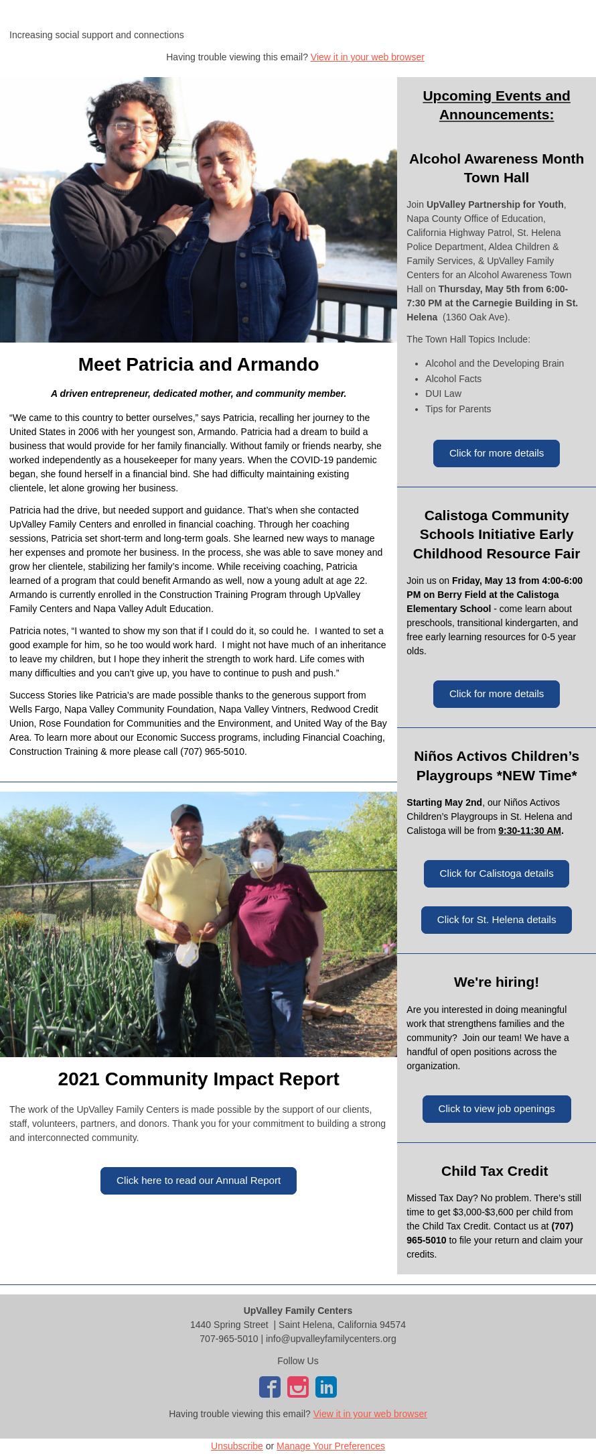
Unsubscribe (237, 1446)
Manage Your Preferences (331, 1446)
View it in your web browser (368, 57)
